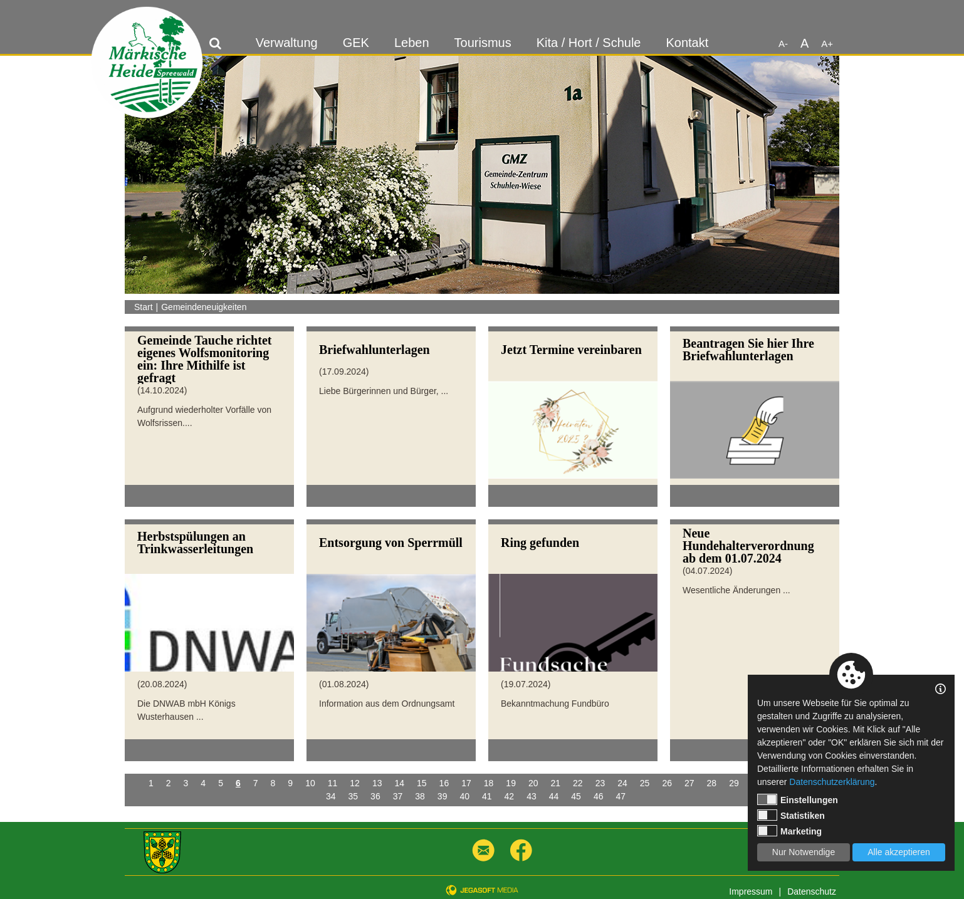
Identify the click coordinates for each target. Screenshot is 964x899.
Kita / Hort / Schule (589, 42)
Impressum (750, 891)
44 (554, 796)
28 (712, 783)
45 (576, 796)
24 (622, 783)
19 (511, 783)
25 (645, 783)
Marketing (789, 830)
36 (375, 796)
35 (353, 796)
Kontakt (687, 42)
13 (377, 783)
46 (599, 796)
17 (466, 783)
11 (333, 783)
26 (667, 783)
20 (533, 783)
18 (489, 783)
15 (422, 783)
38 (420, 796)
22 (578, 783)
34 (331, 796)
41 (487, 796)
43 (532, 796)
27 (689, 783)
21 (556, 783)
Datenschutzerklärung (831, 782)
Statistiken (791, 815)
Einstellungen (797, 799)
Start (143, 307)
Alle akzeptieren (898, 852)
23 (600, 783)
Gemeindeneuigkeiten (203, 307)
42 (510, 796)
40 (464, 796)
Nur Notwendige (803, 852)
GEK (356, 42)
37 (398, 796)
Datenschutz (811, 891)
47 (621, 796)
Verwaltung (287, 42)
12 (355, 783)
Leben (411, 42)
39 (442, 796)
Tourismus (482, 42)
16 (444, 783)
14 (399, 783)
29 (734, 783)
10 (310, 783)
